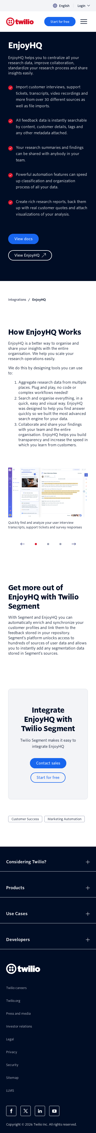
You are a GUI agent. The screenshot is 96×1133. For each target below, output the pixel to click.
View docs (23, 239)
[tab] (36, 544)
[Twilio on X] (25, 1111)
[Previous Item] (22, 544)
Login (84, 6)
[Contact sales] (48, 763)
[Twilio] (20, 22)
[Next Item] (74, 544)
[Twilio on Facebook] (11, 1111)
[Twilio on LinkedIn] (40, 1111)
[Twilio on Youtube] (54, 1111)
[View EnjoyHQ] (30, 255)
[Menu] (84, 21)
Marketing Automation (64, 819)
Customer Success (25, 819)
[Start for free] (60, 21)
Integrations (17, 300)
